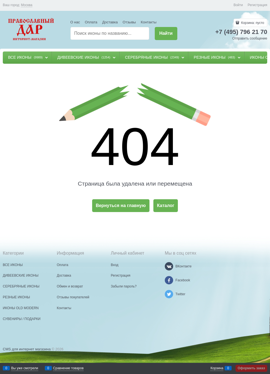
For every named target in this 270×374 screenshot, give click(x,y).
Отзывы (129, 22)
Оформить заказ (251, 368)
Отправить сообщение (249, 38)
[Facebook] (169, 280)
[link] (26, 5)
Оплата (91, 22)
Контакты (148, 22)
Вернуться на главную (121, 205)
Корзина (216, 368)
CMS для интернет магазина (27, 349)
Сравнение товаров (68, 368)
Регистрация (257, 5)
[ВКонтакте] (169, 266)
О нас (75, 22)
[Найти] (166, 33)
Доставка (110, 22)
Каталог (165, 205)
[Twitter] (169, 294)
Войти (238, 5)
